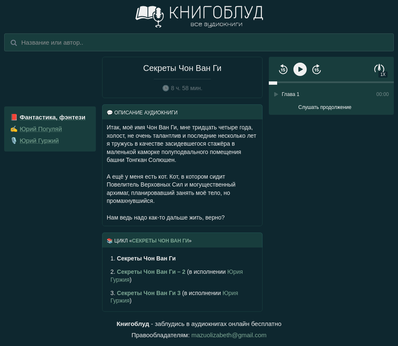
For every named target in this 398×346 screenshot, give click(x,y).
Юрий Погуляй (41, 128)
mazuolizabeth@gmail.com (228, 334)
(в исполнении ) (176, 275)
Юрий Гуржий (39, 140)
